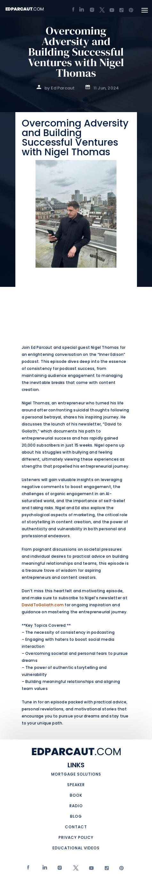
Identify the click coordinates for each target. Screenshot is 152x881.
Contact (76, 827)
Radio (76, 805)
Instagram (59, 869)
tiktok (105, 869)
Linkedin (44, 869)
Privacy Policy (76, 837)
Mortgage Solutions (76, 774)
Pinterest (120, 869)
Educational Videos (76, 848)
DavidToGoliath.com (43, 605)
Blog (76, 816)
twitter (74, 869)
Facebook (28, 869)
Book (76, 795)
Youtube (90, 869)
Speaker (76, 784)
